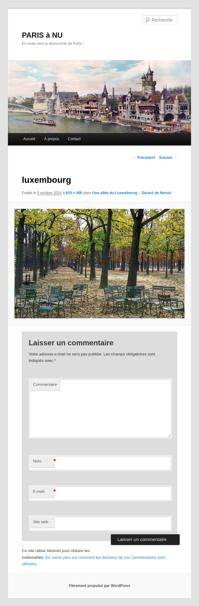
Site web (40, 522)
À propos (51, 139)
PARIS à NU (42, 35)
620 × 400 (74, 193)
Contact (74, 139)
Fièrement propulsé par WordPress (99, 586)
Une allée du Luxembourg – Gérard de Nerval (131, 193)
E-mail (43, 491)
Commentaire (45, 384)
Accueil (29, 139)
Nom (43, 461)
